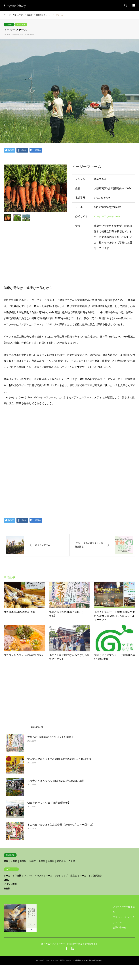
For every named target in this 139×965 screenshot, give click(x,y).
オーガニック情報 (12, 875)
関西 (6, 861)
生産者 (73, 875)
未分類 (7, 888)
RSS (72, 948)
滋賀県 (42, 861)
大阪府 (9, 25)
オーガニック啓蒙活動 (91, 875)
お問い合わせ (119, 927)
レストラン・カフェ (33, 875)
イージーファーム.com (107, 216)
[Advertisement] (69, 691)
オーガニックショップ (57, 875)
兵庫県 (23, 861)
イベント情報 (10, 884)
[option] (35, 188)
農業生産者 (21, 25)
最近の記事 (36, 727)
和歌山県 (61, 861)
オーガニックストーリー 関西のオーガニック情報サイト (69, 944)
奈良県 (51, 861)
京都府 (32, 861)
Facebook (66, 948)
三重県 (71, 861)
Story (6, 880)
